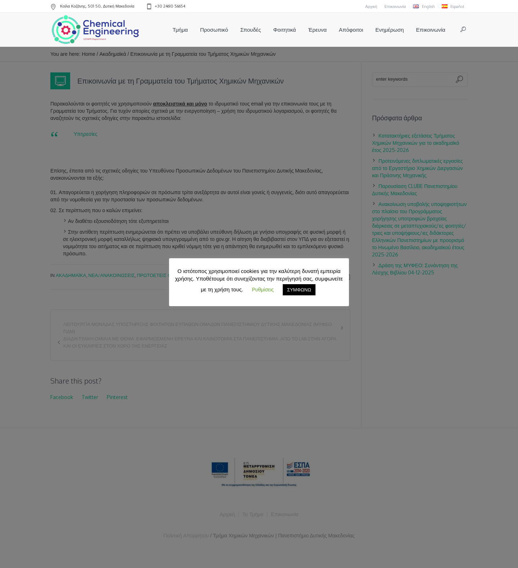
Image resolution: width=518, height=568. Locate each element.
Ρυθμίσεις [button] (263, 289)
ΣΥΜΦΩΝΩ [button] (299, 289)
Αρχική (371, 6)
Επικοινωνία (395, 6)
